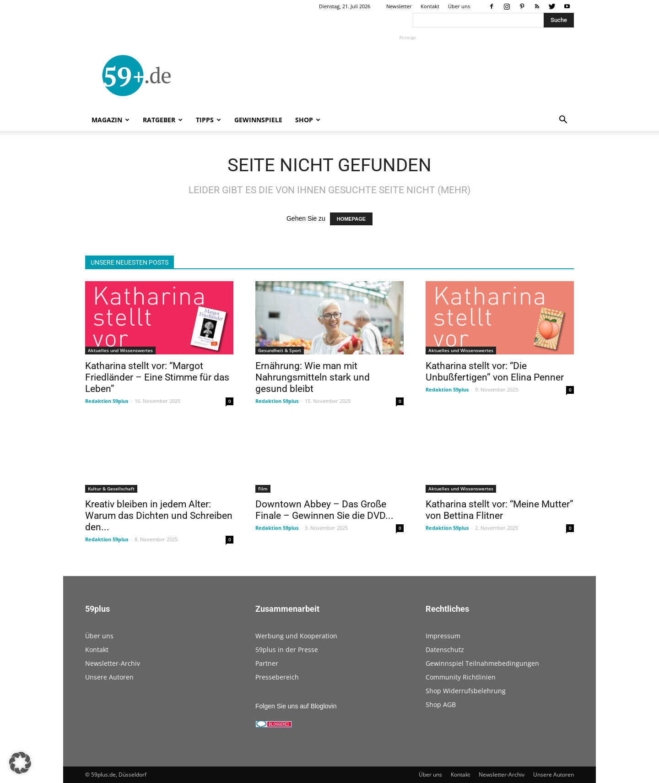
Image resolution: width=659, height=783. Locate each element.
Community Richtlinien (461, 677)
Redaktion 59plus (106, 400)
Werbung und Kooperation (296, 635)
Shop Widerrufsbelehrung (466, 690)
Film (263, 488)
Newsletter (399, 6)
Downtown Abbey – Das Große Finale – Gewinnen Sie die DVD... (324, 510)
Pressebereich (277, 677)
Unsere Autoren (109, 677)
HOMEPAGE (351, 219)
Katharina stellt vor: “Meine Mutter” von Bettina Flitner (499, 510)
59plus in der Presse (286, 649)
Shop (307, 119)
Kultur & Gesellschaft (111, 488)
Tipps (208, 119)
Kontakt (430, 6)
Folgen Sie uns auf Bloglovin (295, 706)
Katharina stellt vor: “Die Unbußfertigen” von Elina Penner (495, 371)
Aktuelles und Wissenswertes (120, 350)
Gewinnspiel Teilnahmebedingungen (482, 663)
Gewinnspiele (258, 119)
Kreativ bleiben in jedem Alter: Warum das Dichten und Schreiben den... (158, 516)
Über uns (459, 6)
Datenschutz (445, 649)
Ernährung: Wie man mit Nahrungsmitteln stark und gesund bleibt (312, 377)
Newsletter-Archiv (112, 663)
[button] (563, 120)
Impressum (443, 635)
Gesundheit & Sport (279, 350)
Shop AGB (441, 704)
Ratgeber (163, 119)
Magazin (111, 119)
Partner (266, 663)
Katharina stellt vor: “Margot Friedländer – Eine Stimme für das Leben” (157, 377)
